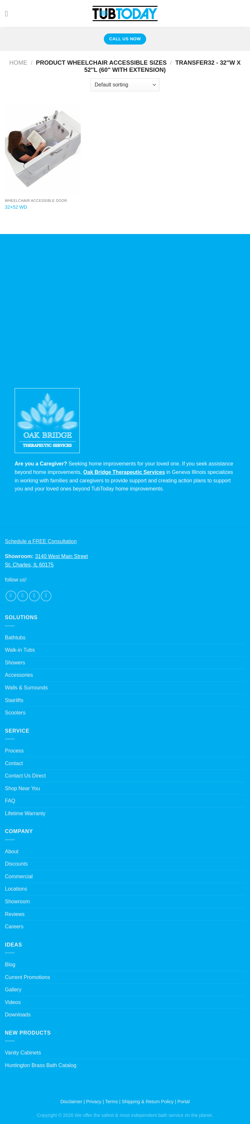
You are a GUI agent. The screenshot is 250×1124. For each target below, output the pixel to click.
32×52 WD (16, 207)
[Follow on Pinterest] (46, 596)
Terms (111, 1101)
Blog (10, 964)
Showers (15, 662)
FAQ (10, 801)
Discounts (16, 864)
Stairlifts (14, 700)
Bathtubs (15, 637)
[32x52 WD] (43, 149)
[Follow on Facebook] (11, 596)
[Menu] (9, 13)
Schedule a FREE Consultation (41, 541)
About (12, 851)
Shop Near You (22, 788)
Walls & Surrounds (26, 687)
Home (18, 62)
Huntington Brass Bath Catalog (40, 1065)
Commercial (19, 876)
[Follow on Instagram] (22, 596)
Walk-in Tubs (20, 650)
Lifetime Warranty (25, 813)
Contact (14, 763)
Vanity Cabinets (23, 1052)
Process (14, 750)
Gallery (13, 989)
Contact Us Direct (25, 775)
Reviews (14, 914)
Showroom (17, 901)
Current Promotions (27, 977)
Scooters (15, 712)
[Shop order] (125, 84)
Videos (13, 1002)
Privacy (93, 1101)
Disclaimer (71, 1101)
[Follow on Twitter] (34, 596)
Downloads (18, 1014)
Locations (16, 889)
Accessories (19, 675)
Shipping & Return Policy (148, 1101)
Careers (14, 926)
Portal (183, 1101)
